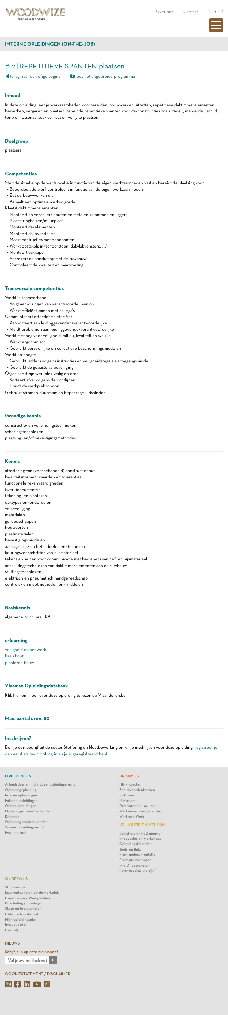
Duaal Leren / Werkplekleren (28, 898)
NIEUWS (12, 943)
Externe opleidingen (21, 800)
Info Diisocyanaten (134, 865)
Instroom (126, 795)
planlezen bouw (19, 662)
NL (211, 11)
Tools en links (130, 849)
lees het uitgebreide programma (102, 76)
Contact (190, 11)
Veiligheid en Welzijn (142, 824)
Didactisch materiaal (21, 914)
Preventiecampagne (135, 860)
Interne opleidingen (21, 795)
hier (16, 695)
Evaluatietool (15, 832)
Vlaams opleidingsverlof (24, 827)
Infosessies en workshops (140, 838)
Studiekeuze (15, 887)
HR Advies (129, 776)
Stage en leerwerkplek (23, 908)
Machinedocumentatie (137, 854)
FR (220, 11)
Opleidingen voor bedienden (28, 811)
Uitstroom (127, 800)
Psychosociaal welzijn (139, 870)
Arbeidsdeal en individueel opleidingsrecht (40, 784)
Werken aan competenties (140, 811)
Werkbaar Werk (131, 816)
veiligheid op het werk (25, 649)
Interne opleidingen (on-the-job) (50, 44)
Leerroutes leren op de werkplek (32, 892)
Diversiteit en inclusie (137, 806)
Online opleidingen (20, 806)
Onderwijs (16, 878)
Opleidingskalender (135, 844)
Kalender (12, 816)
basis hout (14, 656)
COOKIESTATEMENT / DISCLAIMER (37, 973)
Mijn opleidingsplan (21, 919)
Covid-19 (12, 930)
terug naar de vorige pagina (32, 76)
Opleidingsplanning (20, 790)
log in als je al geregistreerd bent (77, 753)
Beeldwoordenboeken (137, 790)
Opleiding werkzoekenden (26, 822)
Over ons (164, 11)
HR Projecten (130, 784)
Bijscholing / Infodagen (24, 903)
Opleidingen (18, 776)
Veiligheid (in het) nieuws (140, 833)
